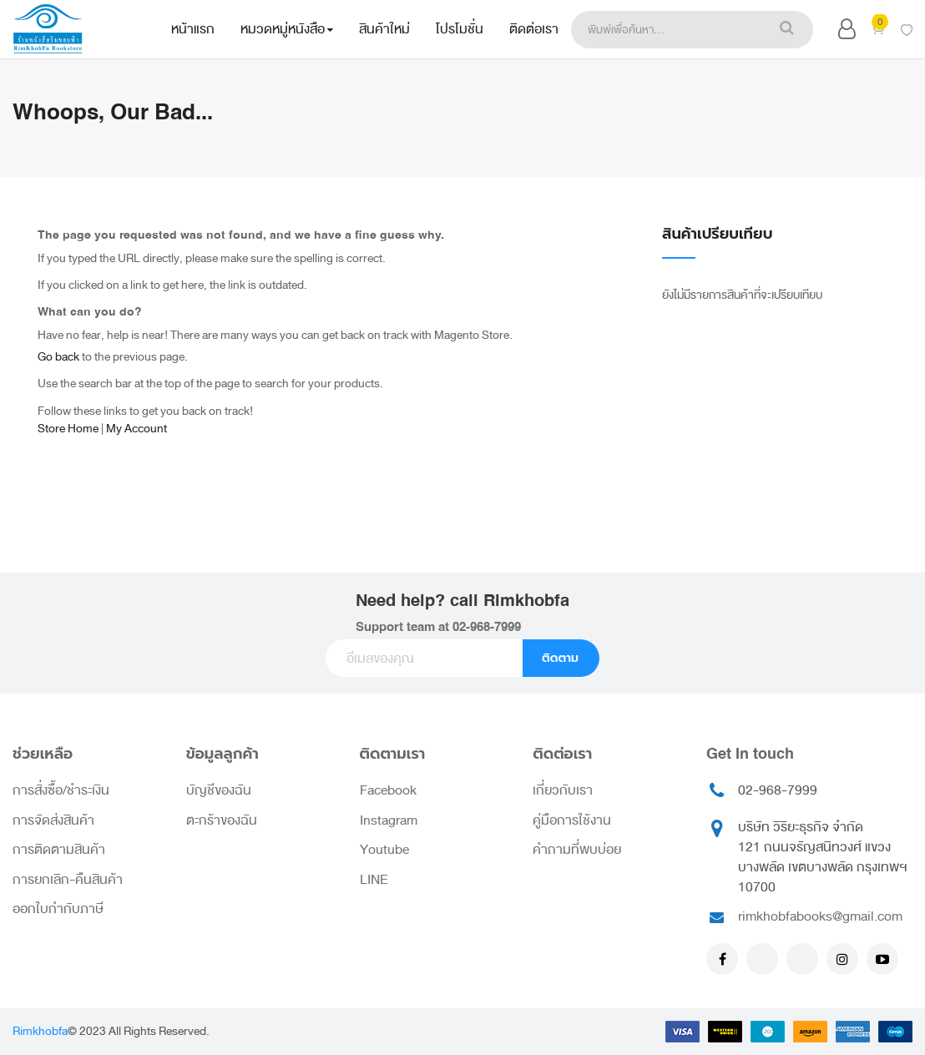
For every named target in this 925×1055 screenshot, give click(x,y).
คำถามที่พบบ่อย (577, 850)
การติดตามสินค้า (59, 850)
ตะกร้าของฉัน (221, 820)
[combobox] (665, 29)
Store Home (68, 428)
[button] (847, 32)
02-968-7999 (486, 627)
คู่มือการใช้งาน (572, 820)
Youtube (384, 850)
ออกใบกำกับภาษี (58, 909)
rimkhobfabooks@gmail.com (820, 916)
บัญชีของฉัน (218, 790)
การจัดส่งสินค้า (53, 820)
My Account (136, 428)
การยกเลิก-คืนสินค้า (68, 880)
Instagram (388, 820)
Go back (58, 356)
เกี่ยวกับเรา (563, 790)
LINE (374, 880)
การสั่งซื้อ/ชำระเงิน (61, 790)
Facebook (388, 790)
